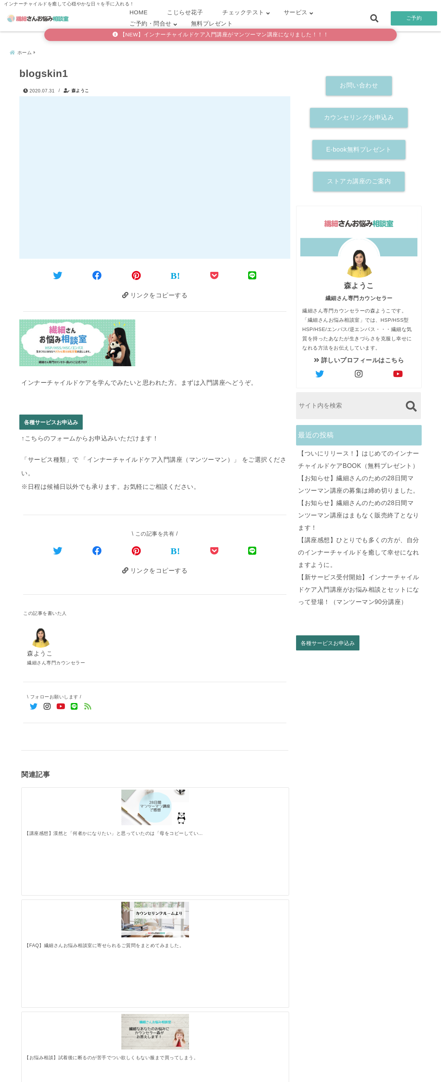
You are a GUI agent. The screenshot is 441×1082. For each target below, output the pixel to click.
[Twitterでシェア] (58, 274)
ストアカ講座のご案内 (359, 179)
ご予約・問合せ (150, 23)
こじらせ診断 (220, 1064)
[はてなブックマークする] (175, 275)
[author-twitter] (320, 372)
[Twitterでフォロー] (34, 707)
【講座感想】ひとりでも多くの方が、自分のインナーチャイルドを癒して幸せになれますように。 (358, 550)
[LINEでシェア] (252, 274)
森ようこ (80, 89)
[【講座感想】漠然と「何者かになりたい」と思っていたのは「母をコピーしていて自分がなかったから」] (54, 804)
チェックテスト (243, 12)
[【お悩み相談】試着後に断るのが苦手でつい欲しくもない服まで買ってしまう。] (188, 804)
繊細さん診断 (170, 1064)
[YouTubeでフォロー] (61, 707)
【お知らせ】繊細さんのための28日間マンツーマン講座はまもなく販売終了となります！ (358, 513)
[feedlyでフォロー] (88, 707)
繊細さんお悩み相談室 (199, 1073)
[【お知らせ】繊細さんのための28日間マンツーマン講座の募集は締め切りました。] (121, 927)
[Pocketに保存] (214, 274)
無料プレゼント (212, 23)
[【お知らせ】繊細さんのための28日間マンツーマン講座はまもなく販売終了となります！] (188, 927)
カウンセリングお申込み (359, 115)
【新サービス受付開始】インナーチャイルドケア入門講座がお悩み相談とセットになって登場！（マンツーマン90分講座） (358, 587)
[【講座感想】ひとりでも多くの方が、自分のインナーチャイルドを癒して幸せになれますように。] (255, 926)
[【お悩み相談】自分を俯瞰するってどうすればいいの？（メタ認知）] (255, 804)
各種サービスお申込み (51, 422)
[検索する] (411, 404)
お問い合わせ (359, 83)
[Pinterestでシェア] (136, 274)
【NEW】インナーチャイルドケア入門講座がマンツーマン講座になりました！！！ (220, 35)
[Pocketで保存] (214, 551)
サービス (296, 12)
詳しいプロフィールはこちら (359, 358)
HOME (138, 12)
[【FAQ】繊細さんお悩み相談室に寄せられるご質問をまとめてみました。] (121, 804)
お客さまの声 (271, 1064)
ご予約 (414, 18)
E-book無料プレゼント (359, 147)
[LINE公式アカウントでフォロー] (74, 707)
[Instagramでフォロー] (47, 707)
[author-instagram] (359, 372)
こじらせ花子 (185, 12)
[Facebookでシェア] (97, 274)
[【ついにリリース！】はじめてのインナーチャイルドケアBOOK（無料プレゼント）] (54, 927)
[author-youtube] (398, 372)
